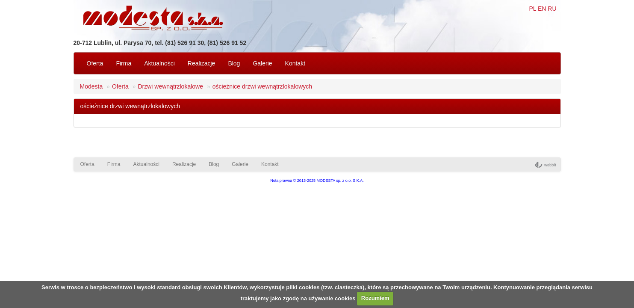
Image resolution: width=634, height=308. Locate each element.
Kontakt (295, 63)
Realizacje (201, 63)
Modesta (91, 86)
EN (542, 8)
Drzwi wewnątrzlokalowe (170, 86)
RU (552, 8)
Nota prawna (281, 180)
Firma (123, 63)
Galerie (262, 63)
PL (532, 8)
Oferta (95, 63)
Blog (234, 63)
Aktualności (159, 63)
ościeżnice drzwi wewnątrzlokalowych (262, 86)
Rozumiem (375, 298)
